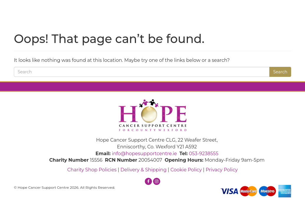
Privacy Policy (222, 170)
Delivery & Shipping (143, 170)
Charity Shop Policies (92, 170)
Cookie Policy (186, 170)
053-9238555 (203, 153)
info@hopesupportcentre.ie (144, 153)
